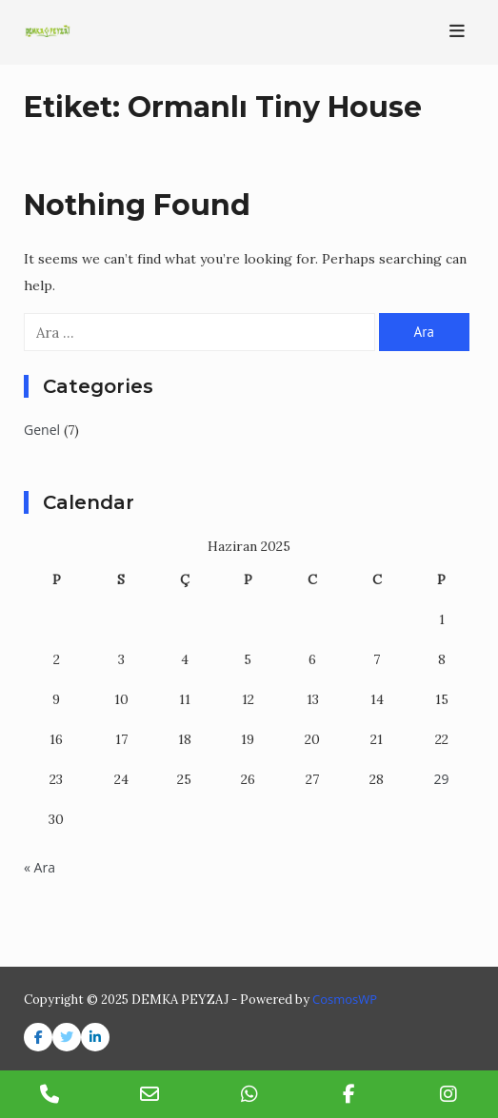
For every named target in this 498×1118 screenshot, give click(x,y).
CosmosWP (344, 999)
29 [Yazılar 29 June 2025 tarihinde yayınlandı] (441, 779)
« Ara (39, 867)
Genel (42, 430)
